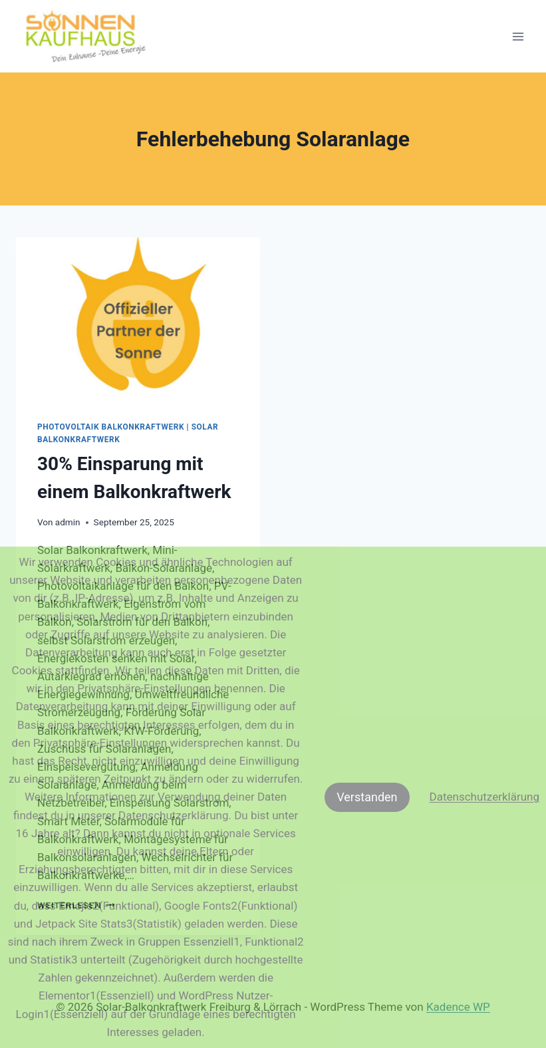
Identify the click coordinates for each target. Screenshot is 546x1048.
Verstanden (367, 797)
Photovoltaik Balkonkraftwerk (110, 427)
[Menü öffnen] (517, 36)
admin (67, 522)
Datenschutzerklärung (484, 796)
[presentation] (138, 318)
